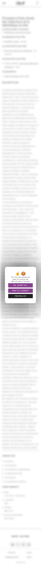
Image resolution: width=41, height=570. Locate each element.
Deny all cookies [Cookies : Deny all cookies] (20, 291)
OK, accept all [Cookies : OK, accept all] (20, 285)
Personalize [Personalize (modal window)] (20, 296)
